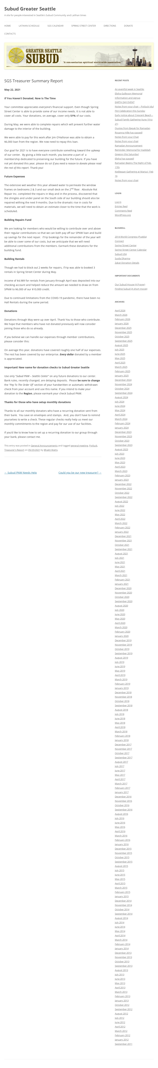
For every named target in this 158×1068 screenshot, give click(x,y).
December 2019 (123, 640)
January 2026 (122, 323)
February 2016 (122, 840)
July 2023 (119, 453)
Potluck (93, 445)
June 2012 (120, 1022)
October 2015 (122, 857)
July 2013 (119, 974)
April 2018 (120, 727)
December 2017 (123, 744)
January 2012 (122, 1039)
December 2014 (123, 900)
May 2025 (120, 358)
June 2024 (120, 406)
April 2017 (120, 779)
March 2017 (121, 783)
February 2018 (122, 735)
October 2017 (122, 753)
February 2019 (122, 683)
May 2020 (120, 618)
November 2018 (123, 696)
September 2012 (123, 1009)
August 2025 (121, 345)
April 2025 (120, 362)
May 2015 (120, 879)
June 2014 (120, 926)
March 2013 (121, 991)
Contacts (10, 33)
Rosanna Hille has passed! (128, 132)
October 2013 (122, 961)
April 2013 (120, 987)
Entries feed (121, 206)
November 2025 (123, 332)
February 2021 (122, 579)
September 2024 (123, 393)
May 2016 (120, 827)
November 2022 (123, 488)
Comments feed (123, 210)
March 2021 (121, 575)
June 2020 (120, 614)
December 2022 (123, 484)
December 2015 (123, 848)
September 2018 (123, 705)
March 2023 (121, 471)
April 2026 (120, 310)
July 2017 (119, 766)
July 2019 (119, 662)
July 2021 (119, 557)
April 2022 (120, 518)
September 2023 (123, 445)
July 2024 (119, 401)
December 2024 (123, 380)
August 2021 (121, 553)
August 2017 (121, 761)
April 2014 (120, 935)
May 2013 (120, 983)
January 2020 (122, 636)
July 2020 (119, 610)
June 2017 (120, 770)
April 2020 (120, 623)
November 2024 (123, 384)
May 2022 (120, 514)
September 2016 (123, 809)
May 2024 (120, 410)
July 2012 (119, 1018)
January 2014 (122, 948)
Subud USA (121, 254)
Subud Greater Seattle (30, 8)
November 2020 (123, 592)
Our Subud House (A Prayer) (130, 284)
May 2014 (120, 931)
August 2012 (121, 1013)
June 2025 (120, 354)
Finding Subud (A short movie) (131, 288)
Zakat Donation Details (127, 262)
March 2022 (121, 523)
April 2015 (120, 883)
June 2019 (120, 666)
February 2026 (122, 319)
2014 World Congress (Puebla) (131, 236)
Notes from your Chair (127, 137)
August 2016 (121, 814)
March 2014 (121, 939)
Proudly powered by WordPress (20, 1065)
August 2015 (121, 866)
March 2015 (121, 887)
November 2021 (123, 540)
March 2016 (121, 835)
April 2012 (120, 1026)
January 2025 (122, 375)
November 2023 (123, 436)
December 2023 (123, 432)
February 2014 (122, 944)
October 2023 (122, 440)
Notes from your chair (126, 141)
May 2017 (120, 774)
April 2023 (120, 466)
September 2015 (123, 861)
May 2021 (120, 566)
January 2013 (122, 1000)
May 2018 (120, 722)
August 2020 (121, 605)
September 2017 (123, 757)
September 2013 (123, 965)
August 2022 (121, 501)
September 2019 (123, 653)
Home (7, 25)
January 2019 (122, 688)
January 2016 (122, 844)
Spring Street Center (83, 25)
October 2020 (122, 597)
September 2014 (123, 913)
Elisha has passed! (124, 158)
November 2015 (123, 853)
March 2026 (121, 314)
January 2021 (122, 584)
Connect (119, 241)
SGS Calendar (55, 25)
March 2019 (121, 679)
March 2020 (121, 627)
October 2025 (122, 336)
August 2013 (121, 970)
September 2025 (123, 340)
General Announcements (44, 445)
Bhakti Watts (51, 450)
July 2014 (119, 922)
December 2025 (123, 327)
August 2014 (121, 918)
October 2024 (122, 388)
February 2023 (122, 475)
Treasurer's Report (14, 450)
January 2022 (122, 531)
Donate (128, 25)
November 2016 (123, 801)
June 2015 (120, 874)
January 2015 (122, 896)
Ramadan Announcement (128, 145)
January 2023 (122, 479)
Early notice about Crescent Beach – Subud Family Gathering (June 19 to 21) (134, 119)
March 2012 (121, 1031)
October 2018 (122, 701)
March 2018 (121, 731)
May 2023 (120, 462)
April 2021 (120, 571)
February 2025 (122, 371)
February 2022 (122, 527)
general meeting (79, 445)
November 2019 (123, 644)
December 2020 (123, 588)
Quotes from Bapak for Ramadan (132, 128)
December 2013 (123, 952)
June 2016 (120, 822)
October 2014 (122, 909)
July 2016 (119, 818)
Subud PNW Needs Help (20, 472)
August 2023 (121, 449)
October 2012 (122, 1005)
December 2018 (123, 692)
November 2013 (123, 957)
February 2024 (122, 423)
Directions (110, 25)
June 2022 (120, 510)
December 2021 (123, 536)
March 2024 (121, 419)
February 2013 (122, 996)
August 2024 (121, 397)
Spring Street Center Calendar (131, 249)
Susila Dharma (122, 258)
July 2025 (119, 349)
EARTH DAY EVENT (125, 102)
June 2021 (120, 562)
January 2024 (122, 427)
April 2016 (120, 831)
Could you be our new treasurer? (80, 472)
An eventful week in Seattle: (129, 89)
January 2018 (122, 740)
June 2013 (120, 978)
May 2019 (120, 670)
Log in (118, 202)
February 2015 (122, 892)
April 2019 (120, 675)
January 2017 (122, 792)
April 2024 (120, 414)
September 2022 (123, 497)
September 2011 (123, 1044)
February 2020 (122, 631)
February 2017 (122, 788)
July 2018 (119, 714)
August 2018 (121, 709)
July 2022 (119, 505)
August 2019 (121, 657)
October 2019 (122, 649)
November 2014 (123, 905)
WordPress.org (123, 215)
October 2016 (122, 805)
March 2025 (121, 367)
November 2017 (123, 748)
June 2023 (120, 458)
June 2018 (120, 718)
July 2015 (119, 870)
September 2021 (123, 549)
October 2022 (122, 492)
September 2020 (123, 601)
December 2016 (123, 796)
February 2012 (122, 1035)
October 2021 (122, 544)
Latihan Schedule (29, 25)
